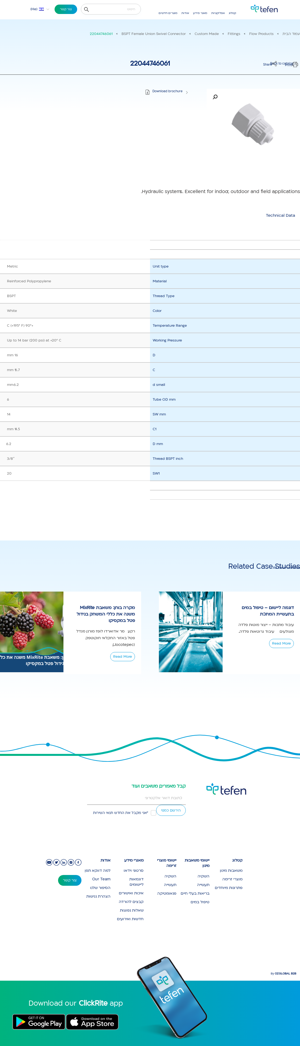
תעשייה (203, 884)
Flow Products (261, 33)
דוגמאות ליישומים (136, 882)
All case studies (286, 567)
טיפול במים (200, 902)
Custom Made (207, 33)
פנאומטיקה (166, 893)
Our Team (101, 879)
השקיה (203, 876)
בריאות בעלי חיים (195, 893)
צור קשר (66, 9)
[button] (37, 9)
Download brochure (167, 91)
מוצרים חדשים (168, 13)
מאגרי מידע (134, 860)
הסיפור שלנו (100, 887)
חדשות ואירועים (130, 919)
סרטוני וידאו (134, 870)
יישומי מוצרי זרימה (166, 863)
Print (288, 65)
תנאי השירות (103, 812)
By (283, 974)
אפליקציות (218, 13)
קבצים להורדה (131, 901)
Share (267, 65)
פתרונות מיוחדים (228, 887)
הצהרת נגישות (98, 896)
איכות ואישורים (131, 893)
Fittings (234, 33)
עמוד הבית (291, 33)
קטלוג (232, 13)
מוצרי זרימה (232, 879)
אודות (185, 13)
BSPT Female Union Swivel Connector (154, 33)
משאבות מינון (231, 870)
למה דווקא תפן (97, 870)
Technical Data (280, 215)
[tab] (280, 215)
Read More (122, 656)
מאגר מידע (200, 13)
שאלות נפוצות (132, 910)
